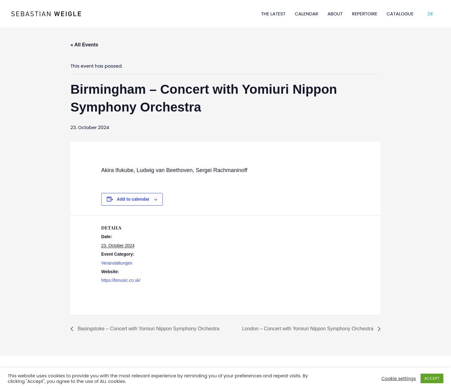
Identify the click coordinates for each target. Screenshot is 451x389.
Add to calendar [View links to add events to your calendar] (133, 199)
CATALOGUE (400, 13)
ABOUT (334, 13)
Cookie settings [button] (398, 378)
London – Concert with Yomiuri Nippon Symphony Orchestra (308, 328)
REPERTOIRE (364, 13)
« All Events (84, 44)
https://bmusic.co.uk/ (121, 280)
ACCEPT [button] (432, 378)
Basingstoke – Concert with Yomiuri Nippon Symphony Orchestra (147, 328)
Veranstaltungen (116, 263)
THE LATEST (273, 13)
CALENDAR (306, 13)
